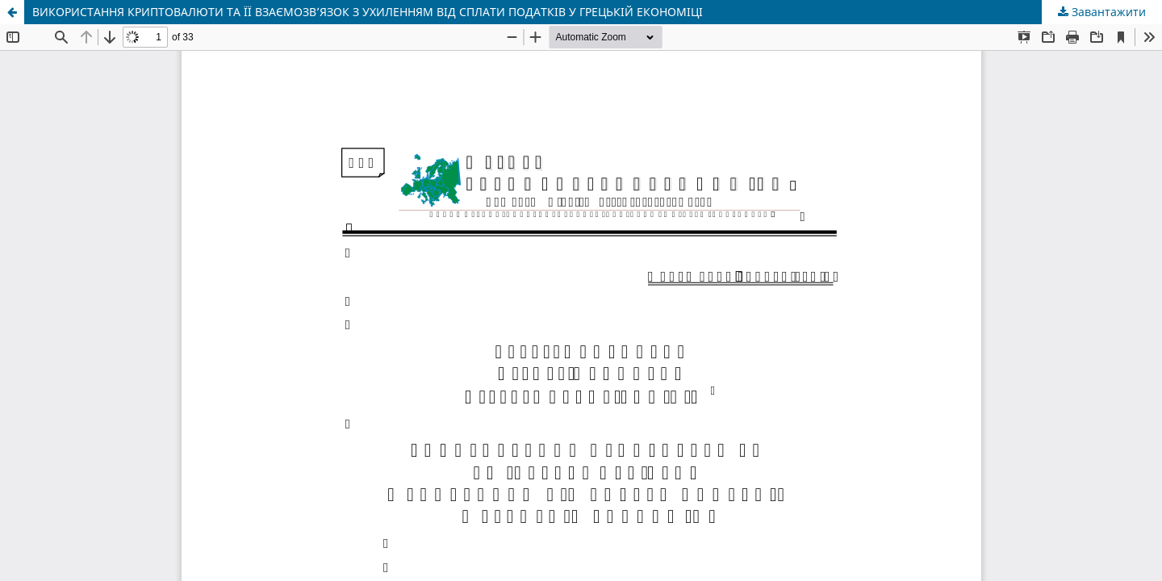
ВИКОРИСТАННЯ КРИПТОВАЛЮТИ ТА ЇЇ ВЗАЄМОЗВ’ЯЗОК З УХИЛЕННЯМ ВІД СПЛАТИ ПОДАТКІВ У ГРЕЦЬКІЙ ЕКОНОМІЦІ (367, 11)
